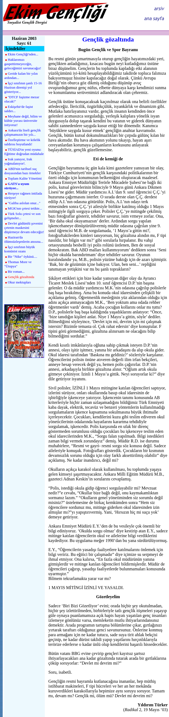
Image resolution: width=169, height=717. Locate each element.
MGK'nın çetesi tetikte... (25, 208)
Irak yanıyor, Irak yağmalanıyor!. (18, 161)
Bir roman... (16, 272)
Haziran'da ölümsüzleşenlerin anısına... (23, 239)
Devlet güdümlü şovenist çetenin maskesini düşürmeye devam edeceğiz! (24, 227)
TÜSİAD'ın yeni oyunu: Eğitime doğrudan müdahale (24, 151)
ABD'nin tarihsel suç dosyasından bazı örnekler (22, 171)
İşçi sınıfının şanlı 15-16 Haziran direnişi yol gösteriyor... (23, 87)
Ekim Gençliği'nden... (23, 54)
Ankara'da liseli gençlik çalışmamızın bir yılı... (22, 132)
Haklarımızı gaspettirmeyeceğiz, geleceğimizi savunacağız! (22, 64)
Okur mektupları (19, 282)
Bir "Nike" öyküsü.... (22, 257)
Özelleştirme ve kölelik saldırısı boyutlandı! (22, 142)
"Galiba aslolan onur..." (24, 203)
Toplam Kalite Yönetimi (25, 178)
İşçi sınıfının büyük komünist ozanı (19, 249)
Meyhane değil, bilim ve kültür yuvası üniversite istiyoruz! (23, 120)
